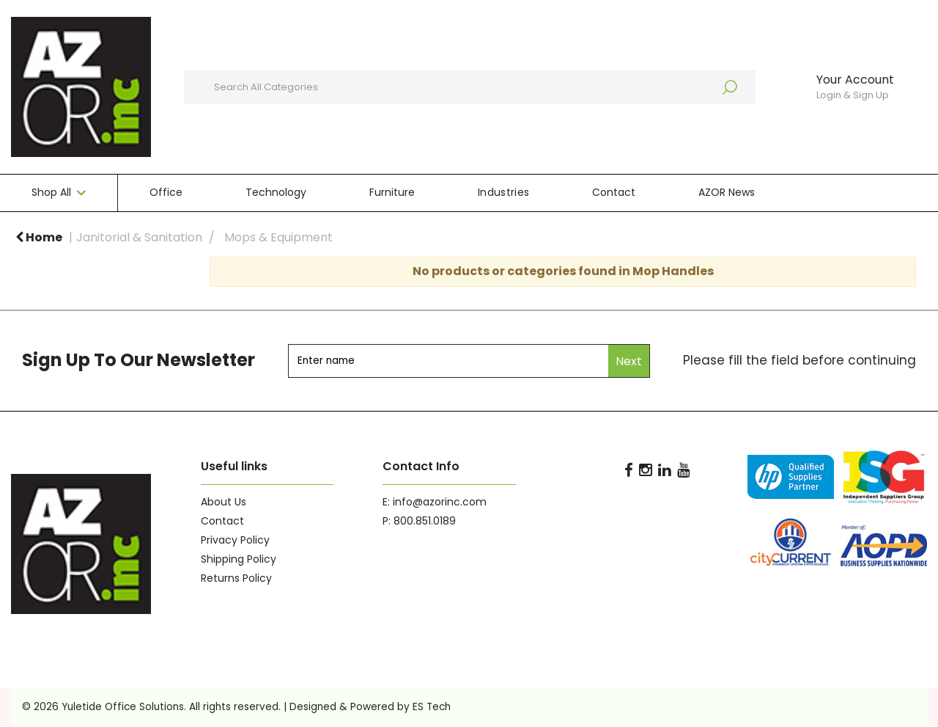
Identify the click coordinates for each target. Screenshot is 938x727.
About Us (223, 501)
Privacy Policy (235, 540)
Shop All (51, 192)
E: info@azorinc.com (435, 501)
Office (165, 192)
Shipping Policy (238, 559)
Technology (275, 192)
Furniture (392, 192)
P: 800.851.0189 (419, 521)
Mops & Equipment (278, 237)
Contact (613, 192)
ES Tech (432, 707)
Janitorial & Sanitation (139, 237)
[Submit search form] (737, 87)
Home (38, 237)
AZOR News (726, 192)
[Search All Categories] (470, 87)
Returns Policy (236, 578)
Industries (503, 192)
